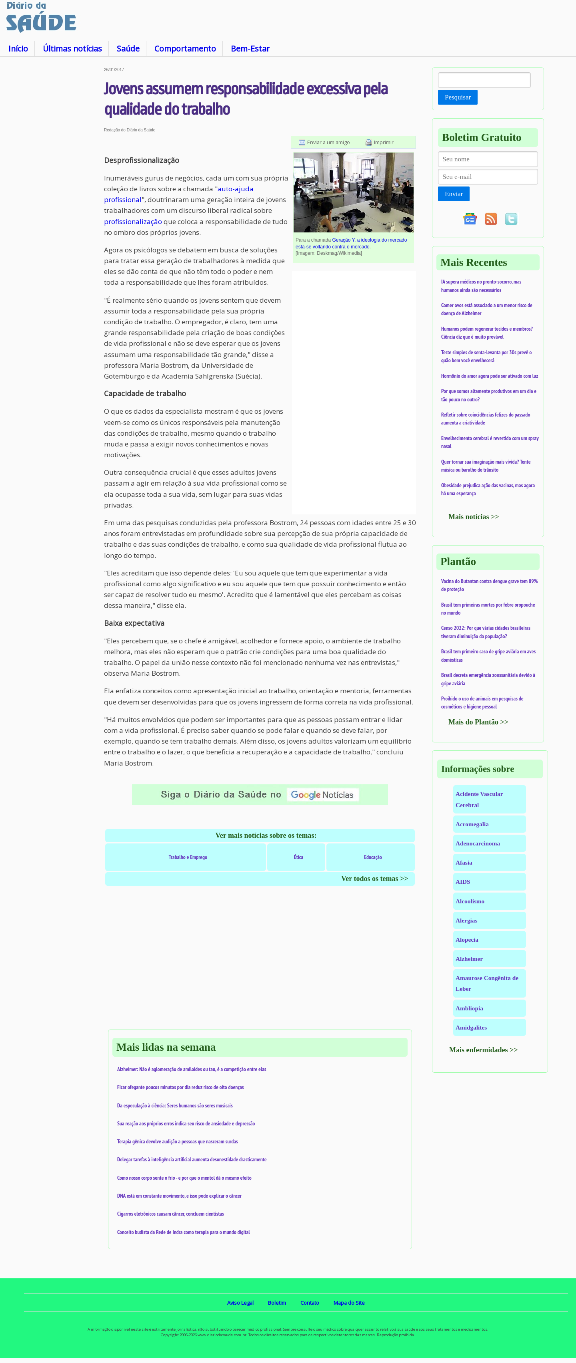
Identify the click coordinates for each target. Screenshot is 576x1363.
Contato (309, 1302)
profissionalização (133, 221)
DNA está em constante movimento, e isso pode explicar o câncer (179, 1195)
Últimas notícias (72, 48)
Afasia (464, 862)
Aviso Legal (240, 1302)
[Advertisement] (52, 187)
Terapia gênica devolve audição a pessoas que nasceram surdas (177, 1141)
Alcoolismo (470, 901)
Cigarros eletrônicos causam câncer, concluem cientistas (170, 1213)
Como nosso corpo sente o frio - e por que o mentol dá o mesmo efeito (184, 1177)
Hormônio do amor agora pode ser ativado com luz (489, 375)
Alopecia (467, 939)
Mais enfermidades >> (483, 1050)
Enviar (454, 194)
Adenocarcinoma (478, 843)
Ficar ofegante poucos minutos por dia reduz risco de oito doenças (180, 1087)
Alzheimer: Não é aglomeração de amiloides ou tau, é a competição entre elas (191, 1069)
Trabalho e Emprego (188, 857)
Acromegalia (472, 824)
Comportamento (185, 48)
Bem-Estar (250, 48)
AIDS (463, 881)
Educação (373, 857)
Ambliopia (469, 1008)
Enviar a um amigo (328, 142)
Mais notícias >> (473, 517)
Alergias (466, 920)
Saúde (128, 48)
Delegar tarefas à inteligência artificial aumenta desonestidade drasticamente (192, 1159)
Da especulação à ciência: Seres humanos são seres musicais (175, 1105)
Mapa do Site (349, 1302)
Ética (298, 857)
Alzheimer (469, 958)
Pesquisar (458, 97)
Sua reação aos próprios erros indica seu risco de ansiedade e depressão (186, 1123)
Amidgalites (471, 1027)
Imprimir (384, 142)
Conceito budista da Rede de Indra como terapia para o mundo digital (183, 1232)
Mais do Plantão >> (478, 722)
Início (18, 48)
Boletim (277, 1302)
